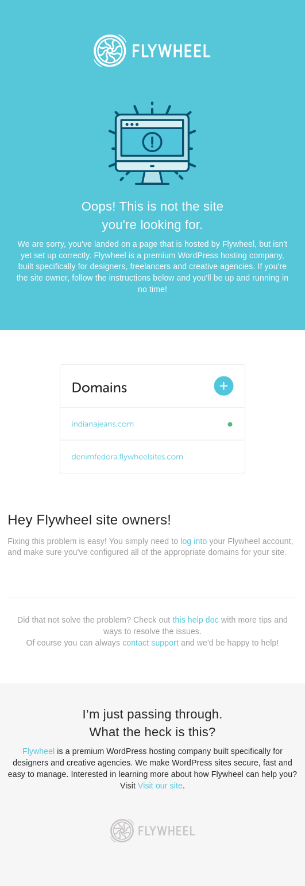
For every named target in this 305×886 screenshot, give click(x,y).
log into (193, 541)
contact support (150, 642)
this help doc (195, 619)
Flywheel (38, 751)
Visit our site (160, 785)
